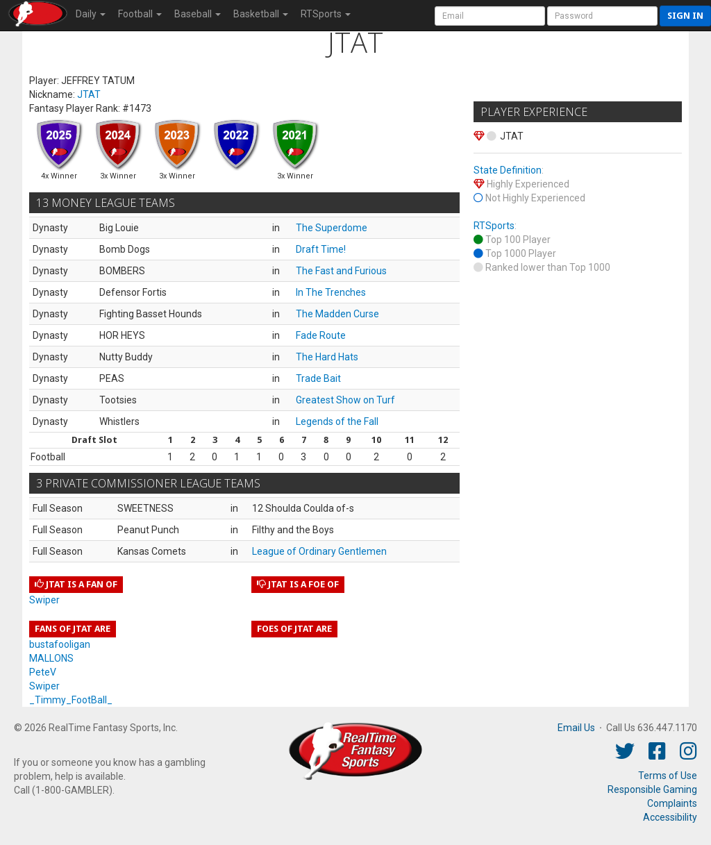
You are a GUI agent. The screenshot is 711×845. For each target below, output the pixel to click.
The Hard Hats (327, 356)
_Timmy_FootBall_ (70, 699)
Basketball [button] (260, 13)
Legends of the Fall (337, 421)
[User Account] (490, 16)
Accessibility (670, 817)
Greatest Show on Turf (345, 399)
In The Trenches (331, 292)
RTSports (494, 225)
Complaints (672, 803)
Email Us (576, 727)
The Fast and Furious (341, 270)
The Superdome (331, 227)
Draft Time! (321, 249)
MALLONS (51, 658)
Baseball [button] (197, 13)
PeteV (42, 672)
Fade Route (321, 335)
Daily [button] (91, 13)
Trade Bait (318, 378)
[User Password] (602, 16)
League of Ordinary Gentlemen (319, 551)
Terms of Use (667, 775)
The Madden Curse (337, 313)
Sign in (685, 15)
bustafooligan (59, 644)
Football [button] (140, 13)
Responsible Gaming (652, 789)
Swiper (44, 599)
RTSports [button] (326, 13)
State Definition (508, 170)
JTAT (89, 94)
